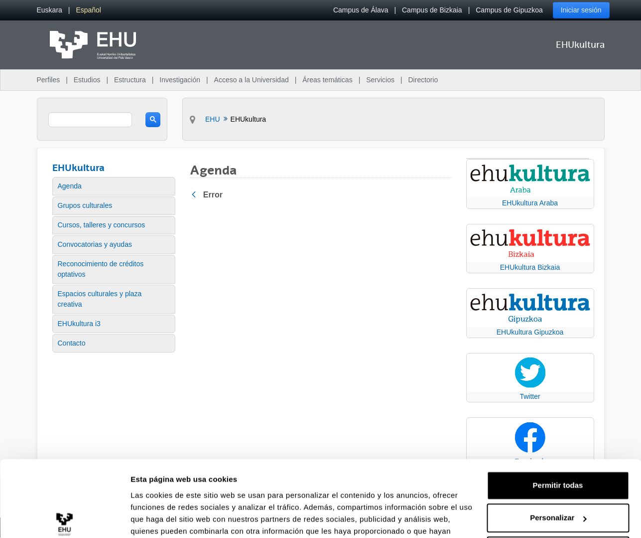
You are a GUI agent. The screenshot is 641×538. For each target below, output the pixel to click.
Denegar (558, 498)
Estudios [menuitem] (87, 80)
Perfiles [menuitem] (48, 80)
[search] (90, 119)
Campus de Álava (360, 10)
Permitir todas (558, 433)
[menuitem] (49, 10)
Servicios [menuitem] (380, 80)
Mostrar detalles (159, 518)
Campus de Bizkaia (432, 10)
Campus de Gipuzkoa (509, 10)
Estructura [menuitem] (130, 80)
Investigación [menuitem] (179, 80)
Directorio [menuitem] (423, 80)
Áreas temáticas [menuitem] (327, 80)
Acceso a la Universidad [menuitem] (251, 80)
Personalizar (558, 465)
